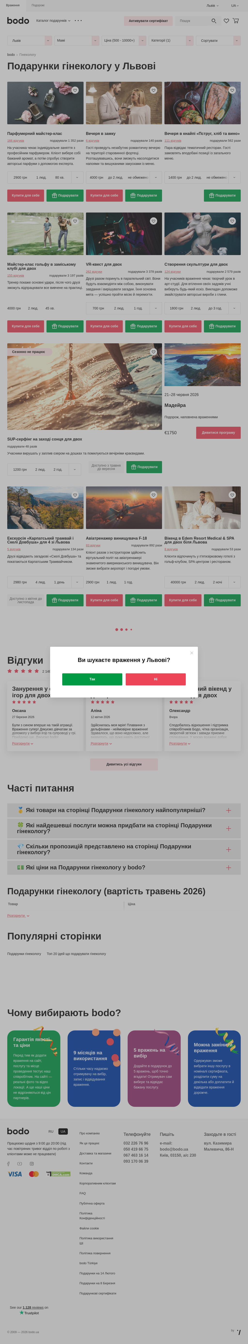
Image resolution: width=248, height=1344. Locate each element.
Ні (155, 679)
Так (92, 679)
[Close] (191, 653)
